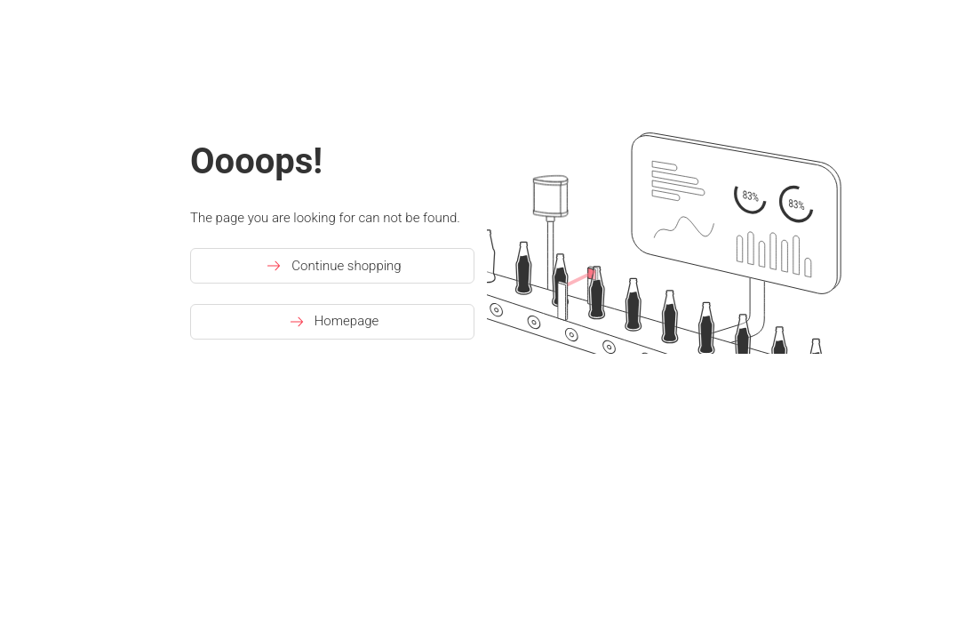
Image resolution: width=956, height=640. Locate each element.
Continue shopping (332, 265)
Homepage (332, 321)
